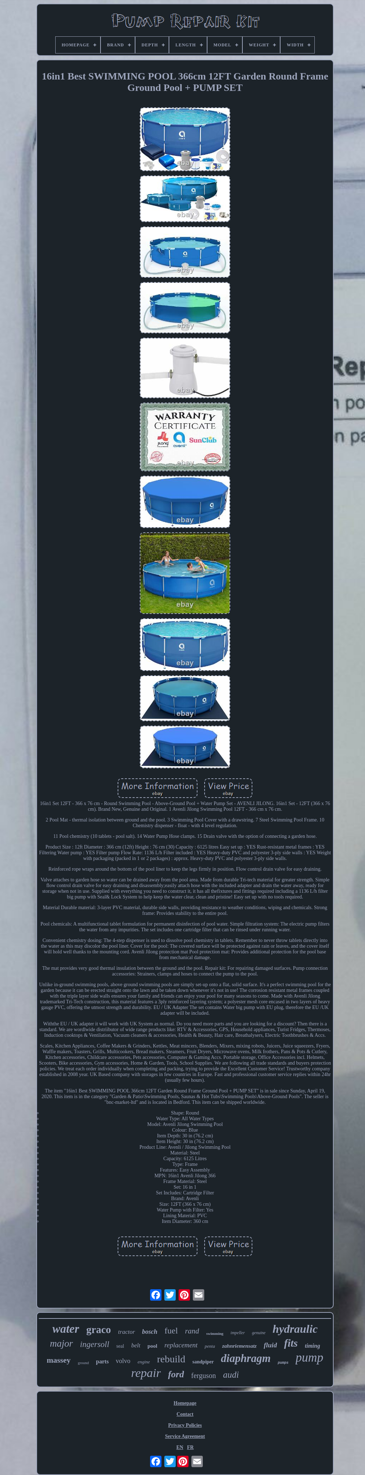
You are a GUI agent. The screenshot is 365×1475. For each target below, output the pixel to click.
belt (135, 1345)
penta (210, 1346)
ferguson (203, 1375)
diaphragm (246, 1358)
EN (179, 1447)
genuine (259, 1332)
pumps (283, 1363)
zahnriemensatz (239, 1346)
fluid (270, 1345)
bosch (150, 1331)
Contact (184, 1414)
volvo (123, 1360)
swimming (214, 1333)
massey (59, 1360)
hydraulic (295, 1328)
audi (231, 1374)
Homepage (185, 1403)
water (65, 1328)
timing (312, 1346)
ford (176, 1374)
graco (98, 1329)
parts (102, 1361)
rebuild (171, 1358)
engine (144, 1361)
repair (146, 1372)
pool (153, 1346)
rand (192, 1331)
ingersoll (94, 1344)
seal (120, 1346)
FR (190, 1447)
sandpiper (203, 1361)
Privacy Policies (185, 1425)
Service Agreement (185, 1436)
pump (309, 1357)
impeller (238, 1332)
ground (83, 1363)
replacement (180, 1345)
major (61, 1343)
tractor (126, 1331)
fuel (171, 1330)
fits (291, 1343)
